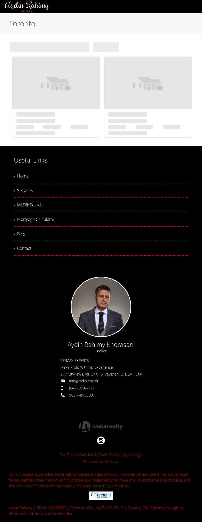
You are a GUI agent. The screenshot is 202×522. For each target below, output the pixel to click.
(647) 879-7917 (82, 388)
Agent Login (133, 454)
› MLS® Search (28, 205)
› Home (21, 176)
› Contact (22, 248)
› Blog (19, 234)
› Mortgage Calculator (34, 219)
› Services (23, 190)
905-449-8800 (81, 395)
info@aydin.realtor (83, 380)
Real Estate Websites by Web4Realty (89, 454)
